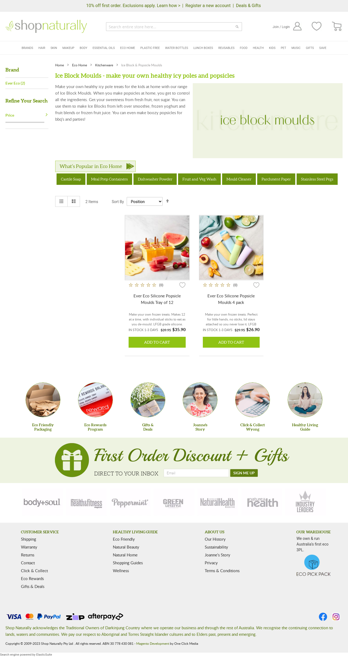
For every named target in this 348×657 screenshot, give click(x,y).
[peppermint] (130, 502)
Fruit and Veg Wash (199, 179)
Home (60, 65)
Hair (41, 48)
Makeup (68, 48)
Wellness (121, 570)
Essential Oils (104, 48)
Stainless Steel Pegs (317, 179)
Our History (215, 539)
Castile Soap (71, 179)
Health (258, 48)
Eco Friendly (124, 539)
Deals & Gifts (248, 5)
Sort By (118, 202)
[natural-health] (217, 502)
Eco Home (127, 48)
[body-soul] (42, 502)
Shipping (28, 539)
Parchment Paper (276, 179)
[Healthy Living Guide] (305, 400)
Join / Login (281, 27)
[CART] (337, 26)
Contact (28, 562)
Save (323, 48)
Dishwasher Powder (155, 179)
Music (295, 48)
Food (243, 48)
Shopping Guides (128, 562)
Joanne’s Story (217, 555)
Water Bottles (176, 48)
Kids (272, 48)
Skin (54, 48)
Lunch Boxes (203, 48)
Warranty (29, 547)
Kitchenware (104, 65)
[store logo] (46, 26)
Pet (283, 48)
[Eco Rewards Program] (95, 400)
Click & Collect (34, 570)
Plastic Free (150, 48)
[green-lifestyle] (174, 502)
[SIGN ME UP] (244, 473)
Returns (27, 555)
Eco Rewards (32, 578)
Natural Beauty (126, 547)
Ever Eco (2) (15, 83)
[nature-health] (261, 502)
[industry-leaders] (305, 502)
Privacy (211, 562)
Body (83, 48)
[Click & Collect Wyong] (252, 400)
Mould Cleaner (238, 179)
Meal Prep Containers (109, 179)
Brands (27, 48)
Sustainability (216, 547)
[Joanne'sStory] (200, 400)
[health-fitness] (86, 502)
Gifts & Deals (32, 586)
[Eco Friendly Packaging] (43, 400)
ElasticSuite (44, 654)
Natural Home (125, 555)
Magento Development (152, 643)
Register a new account (208, 5)
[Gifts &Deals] (148, 400)
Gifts (310, 48)
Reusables (226, 48)
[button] (182, 285)
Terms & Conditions (222, 570)
